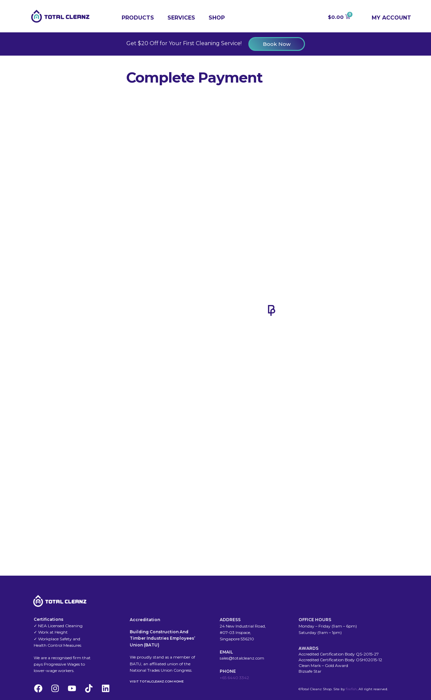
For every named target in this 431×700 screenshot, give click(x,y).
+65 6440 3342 (234, 677)
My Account (391, 17)
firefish (351, 689)
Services (181, 17)
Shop (217, 17)
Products (138, 17)
